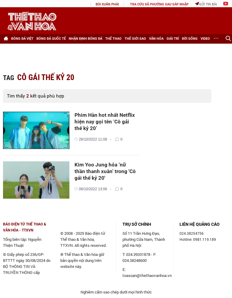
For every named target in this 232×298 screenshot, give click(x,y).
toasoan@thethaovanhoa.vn (147, 275)
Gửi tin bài (206, 4)
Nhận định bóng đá (85, 39)
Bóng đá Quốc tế (51, 39)
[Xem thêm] (216, 39)
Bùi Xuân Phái (107, 4)
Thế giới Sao (135, 39)
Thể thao (113, 39)
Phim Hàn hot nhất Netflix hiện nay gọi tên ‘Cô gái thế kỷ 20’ (105, 121)
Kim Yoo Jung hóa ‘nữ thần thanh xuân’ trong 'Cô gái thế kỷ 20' (105, 171)
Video (205, 39)
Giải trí (173, 39)
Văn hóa (156, 39)
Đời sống (190, 39)
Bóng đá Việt (22, 39)
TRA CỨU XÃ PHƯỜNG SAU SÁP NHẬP (159, 4)
